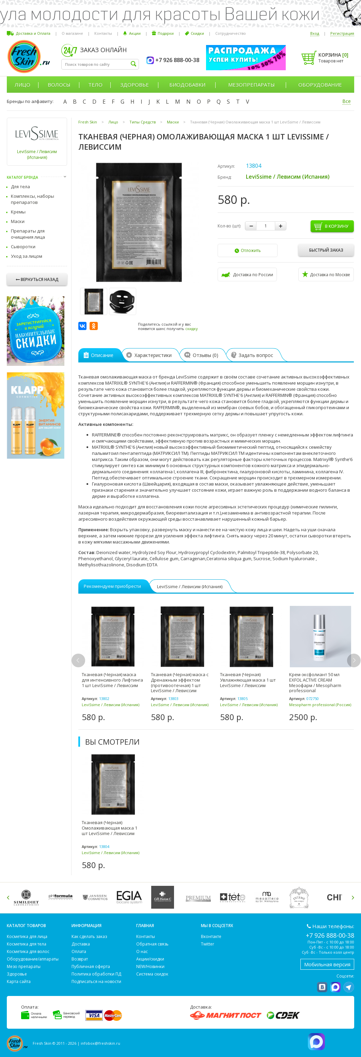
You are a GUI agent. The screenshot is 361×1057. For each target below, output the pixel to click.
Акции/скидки (150, 959)
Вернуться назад (37, 279)
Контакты (103, 33)
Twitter (207, 944)
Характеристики (150, 355)
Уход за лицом (26, 256)
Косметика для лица (27, 936)
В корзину (336, 226)
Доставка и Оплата (33, 33)
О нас (142, 951)
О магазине (72, 33)
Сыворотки (23, 246)
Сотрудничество (230, 33)
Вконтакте (211, 936)
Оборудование (320, 84)
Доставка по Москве (326, 274)
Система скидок (152, 974)
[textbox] (100, 64)
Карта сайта (19, 981)
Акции (135, 33)
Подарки (166, 33)
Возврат (80, 959)
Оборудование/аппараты (33, 959)
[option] (112, 663)
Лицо (22, 84)
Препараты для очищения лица (28, 234)
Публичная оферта (91, 966)
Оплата (79, 951)
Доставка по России (247, 275)
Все (346, 101)
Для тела (20, 186)
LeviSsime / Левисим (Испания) (37, 154)
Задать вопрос (253, 355)
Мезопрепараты (251, 84)
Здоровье (134, 84)
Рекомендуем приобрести (112, 586)
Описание (98, 355)
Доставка (81, 944)
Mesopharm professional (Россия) (320, 704)
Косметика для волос (28, 951)
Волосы (59, 84)
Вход (314, 33)
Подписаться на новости (96, 981)
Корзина (333, 54)
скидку (191, 328)
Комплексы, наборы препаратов (32, 199)
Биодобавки (187, 84)
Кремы (18, 212)
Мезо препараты (24, 966)
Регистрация (342, 33)
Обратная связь (152, 944)
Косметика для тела (26, 944)
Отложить (248, 250)
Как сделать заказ (89, 936)
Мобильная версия (327, 964)
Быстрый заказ (326, 250)
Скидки (197, 33)
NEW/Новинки (150, 966)
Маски (18, 221)
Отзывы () (203, 355)
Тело (95, 84)
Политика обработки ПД (96, 974)
